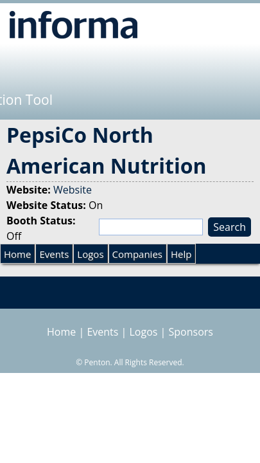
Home (17, 254)
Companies (137, 254)
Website (72, 190)
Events (54, 254)
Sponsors (191, 332)
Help (181, 254)
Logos (90, 254)
